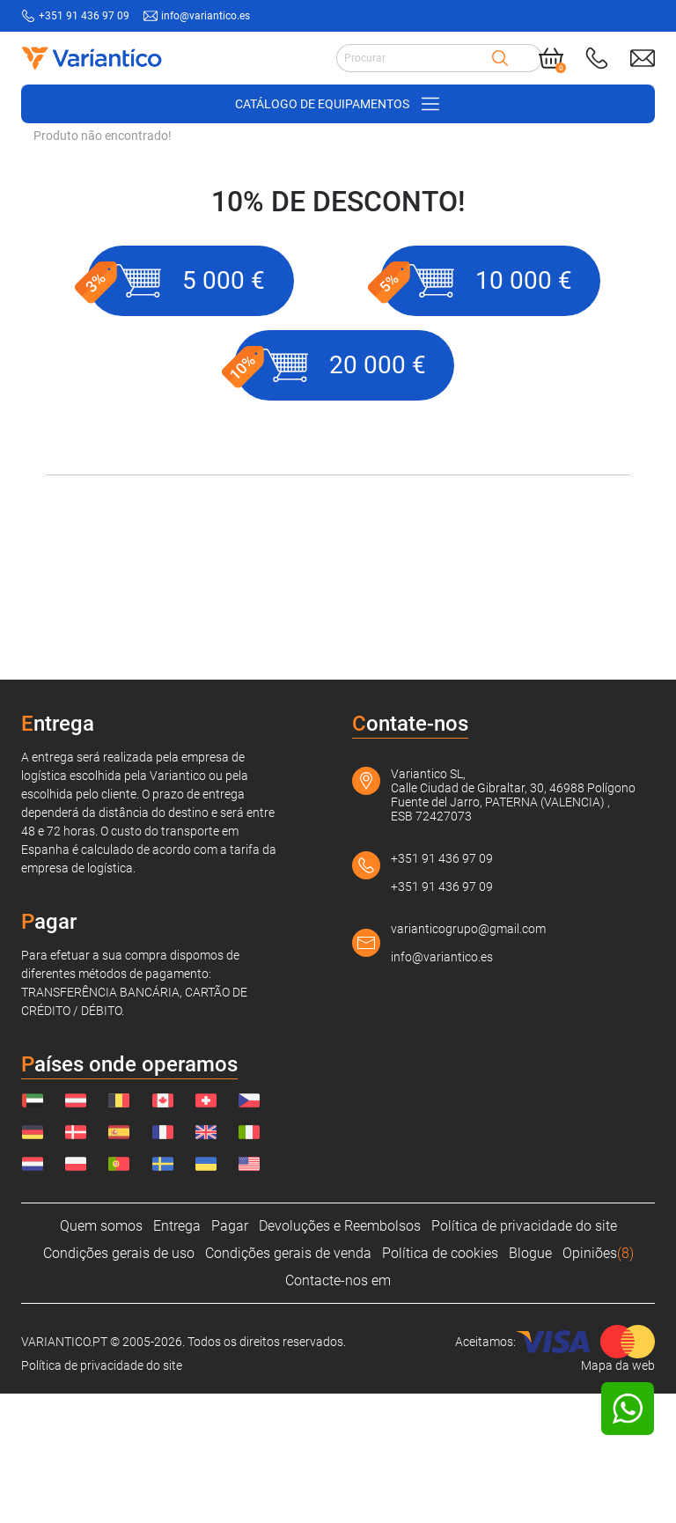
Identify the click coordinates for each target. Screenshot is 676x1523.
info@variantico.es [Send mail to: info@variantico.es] (205, 16)
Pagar (229, 1355)
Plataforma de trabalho (411, 251)
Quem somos (101, 1355)
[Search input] (414, 58)
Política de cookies (440, 1382)
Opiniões (598, 1382)
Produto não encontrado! (102, 265)
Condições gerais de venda (288, 1382)
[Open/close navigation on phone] (338, 104)
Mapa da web (618, 1495)
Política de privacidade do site (524, 1355)
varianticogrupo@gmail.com (468, 1058)
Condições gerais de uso (119, 1382)
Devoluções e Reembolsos (340, 1355)
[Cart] (551, 58)
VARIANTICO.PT (77, 251)
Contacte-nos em (338, 1410)
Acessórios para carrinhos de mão (234, 251)
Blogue (530, 1382)
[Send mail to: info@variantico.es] (642, 58)
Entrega (177, 1355)
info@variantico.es (442, 1086)
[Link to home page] (90, 58)
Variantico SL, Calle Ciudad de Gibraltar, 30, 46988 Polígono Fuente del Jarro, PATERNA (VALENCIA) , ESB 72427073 (513, 924)
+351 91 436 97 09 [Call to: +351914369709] (84, 16)
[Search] (500, 58)
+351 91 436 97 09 (442, 988)
